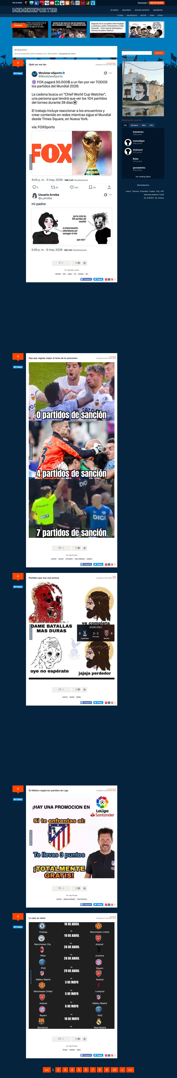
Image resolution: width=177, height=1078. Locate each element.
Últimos (114, 10)
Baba (114, 576)
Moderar (157, 10)
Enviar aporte (142, 10)
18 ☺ (61, 689)
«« (47, 1070)
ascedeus (113, 916)
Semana (134, 125)
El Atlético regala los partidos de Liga (48, 790)
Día (125, 125)
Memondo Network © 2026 (154, 195)
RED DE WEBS (17, 3)
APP (162, 191)
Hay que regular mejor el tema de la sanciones (53, 358)
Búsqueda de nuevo (68, 54)
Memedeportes (143, 185)
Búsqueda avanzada (129, 55)
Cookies (152, 191)
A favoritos (84, 263)
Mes (144, 125)
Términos (135, 191)
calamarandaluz (111, 63)
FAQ (157, 191)
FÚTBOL (120, 15)
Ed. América (159, 198)
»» (130, 1070)
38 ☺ (61, 547)
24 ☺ (61, 1038)
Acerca (128, 191)
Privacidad (144, 191)
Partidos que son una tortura (44, 578)
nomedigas (112, 357)
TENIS (152, 15)
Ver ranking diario (143, 177)
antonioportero (111, 789)
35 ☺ (61, 888)
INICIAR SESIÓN (156, 3)
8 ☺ (61, 262)
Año (151, 125)
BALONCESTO (132, 15)
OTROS (160, 15)
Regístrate (142, 3)
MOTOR (143, 15)
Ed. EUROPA (149, 198)
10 (114, 1070)
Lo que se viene (37, 918)
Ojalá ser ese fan (37, 64)
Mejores (126, 10)
